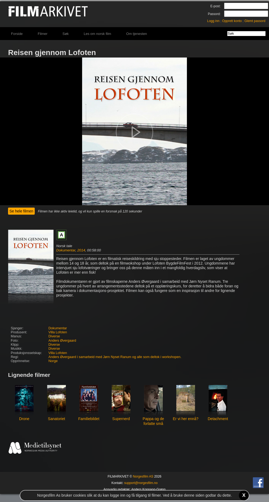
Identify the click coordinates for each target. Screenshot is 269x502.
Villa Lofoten (57, 332)
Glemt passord (254, 21)
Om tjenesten (136, 34)
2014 (81, 250)
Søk (65, 34)
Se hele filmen (21, 211)
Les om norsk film (97, 34)
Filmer (42, 34)
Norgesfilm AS (143, 476)
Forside (17, 34)
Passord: (214, 14)
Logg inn (213, 21)
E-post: (215, 6)
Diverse (54, 336)
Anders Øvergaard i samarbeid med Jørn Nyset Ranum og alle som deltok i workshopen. (114, 357)
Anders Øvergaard (62, 340)
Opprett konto (232, 21)
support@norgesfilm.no (141, 483)
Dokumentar (65, 250)
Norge (53, 361)
